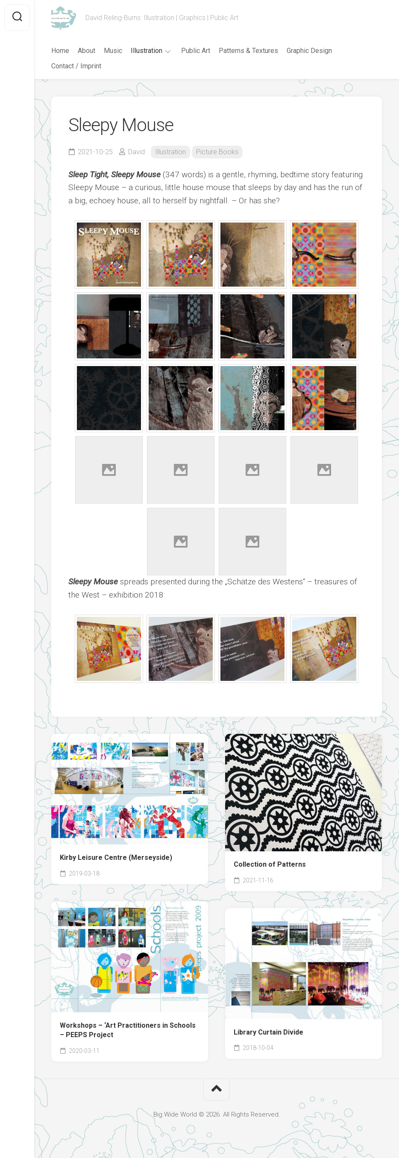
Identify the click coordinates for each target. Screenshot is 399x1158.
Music (113, 51)
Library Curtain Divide (268, 1032)
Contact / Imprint (76, 66)
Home (60, 51)
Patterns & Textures (248, 51)
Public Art (195, 51)
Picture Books (217, 152)
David (136, 152)
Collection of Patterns (270, 864)
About (86, 51)
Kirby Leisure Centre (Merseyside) (116, 857)
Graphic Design (309, 51)
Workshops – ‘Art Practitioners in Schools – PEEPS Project (128, 1030)
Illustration (146, 51)
